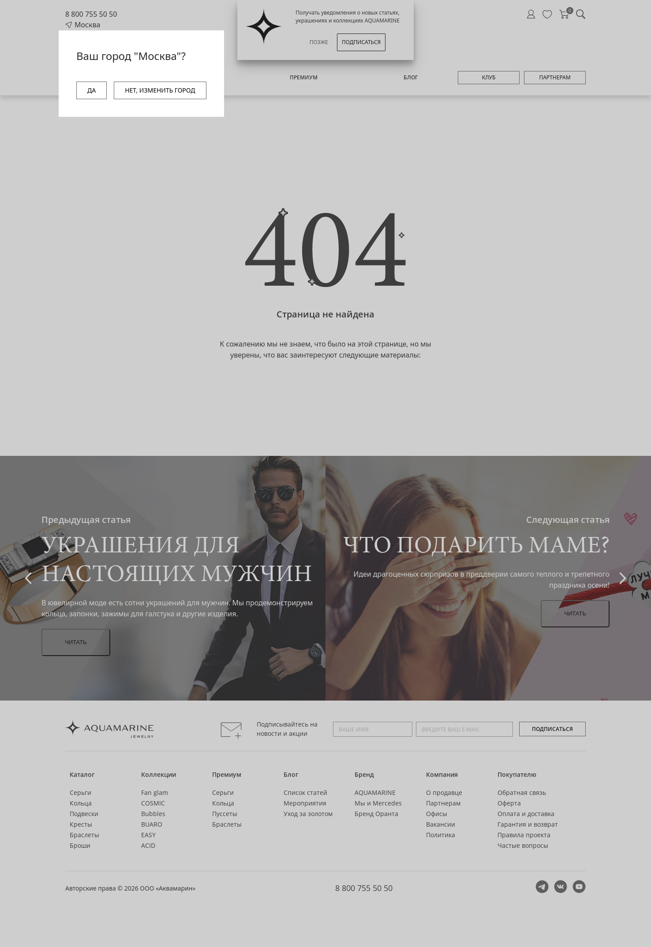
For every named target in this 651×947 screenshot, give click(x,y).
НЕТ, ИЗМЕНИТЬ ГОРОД (160, 90)
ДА (91, 90)
